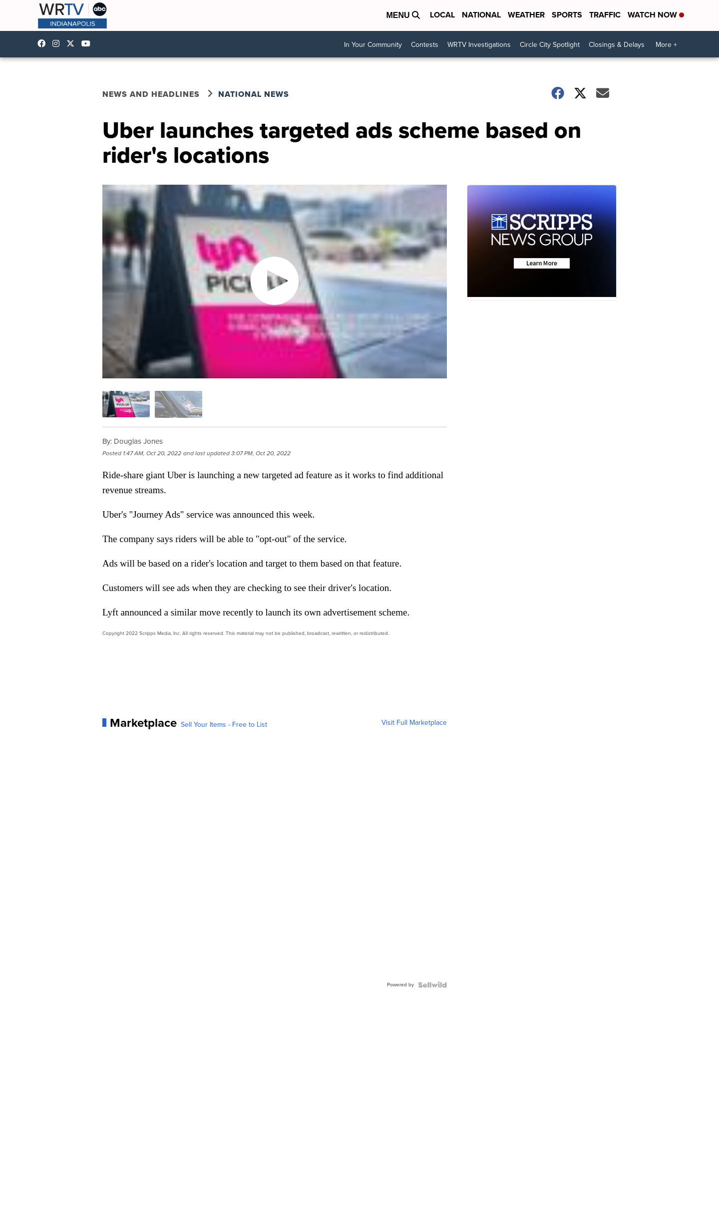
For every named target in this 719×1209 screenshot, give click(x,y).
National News (253, 94)
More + (666, 44)
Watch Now (656, 14)
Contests (424, 44)
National (481, 14)
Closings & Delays (617, 44)
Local (442, 14)
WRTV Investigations (479, 44)
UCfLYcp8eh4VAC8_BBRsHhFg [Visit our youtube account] (88, 43)
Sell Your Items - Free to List (224, 724)
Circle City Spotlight (550, 44)
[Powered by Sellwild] (432, 984)
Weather (526, 14)
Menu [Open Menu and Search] (403, 15)
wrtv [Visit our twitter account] (72, 43)
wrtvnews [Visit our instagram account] (58, 43)
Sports (567, 14)
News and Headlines (151, 94)
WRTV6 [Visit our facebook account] (43, 43)
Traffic (605, 14)
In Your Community (373, 44)
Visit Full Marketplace (414, 722)
